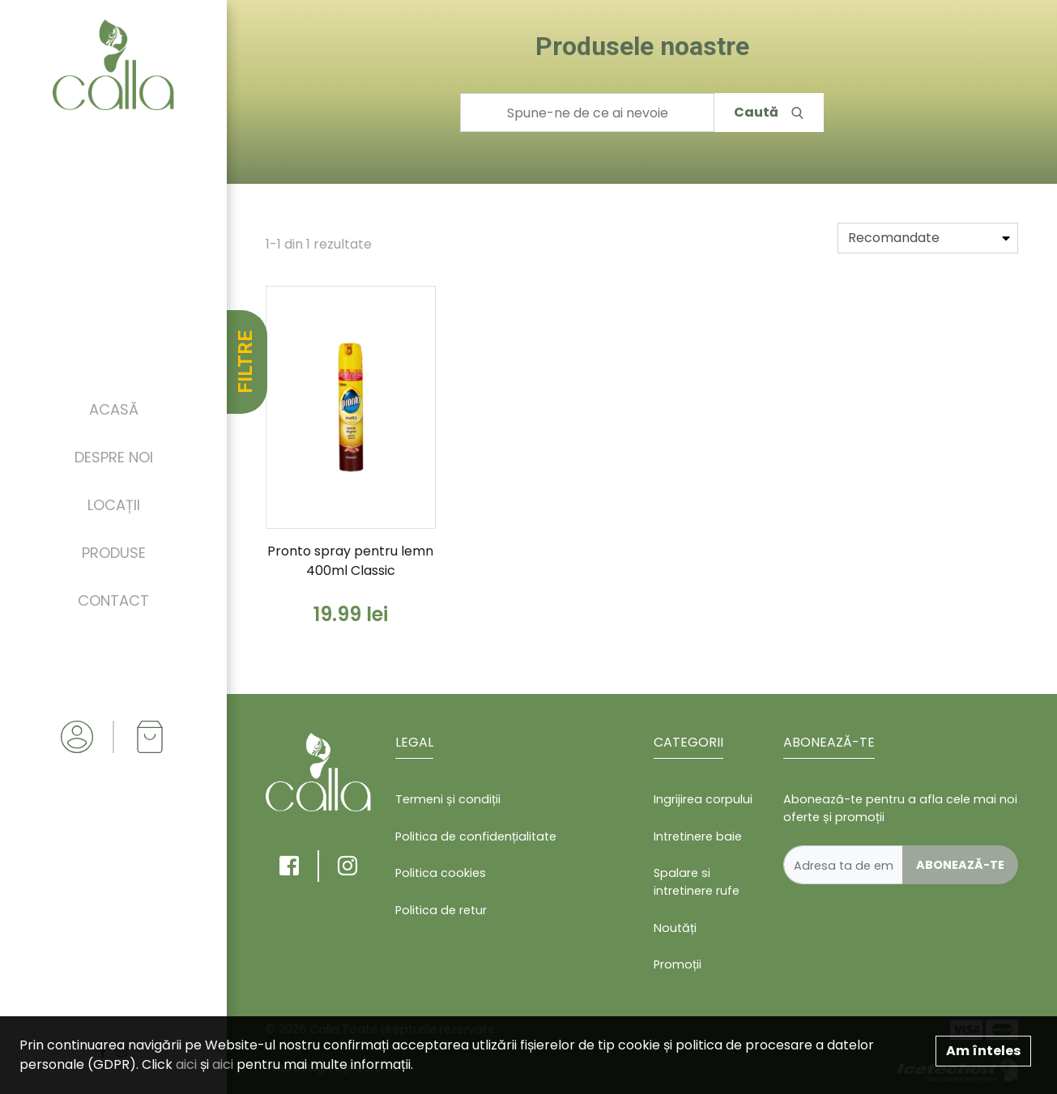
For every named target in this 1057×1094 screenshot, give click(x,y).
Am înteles (983, 1050)
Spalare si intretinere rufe (696, 882)
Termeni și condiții (448, 799)
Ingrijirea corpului (703, 799)
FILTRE (245, 362)
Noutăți (675, 928)
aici (186, 1064)
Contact (113, 600)
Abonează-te (960, 865)
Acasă (114, 409)
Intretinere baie (698, 836)
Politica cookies (440, 873)
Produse (114, 553)
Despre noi (114, 457)
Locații (113, 505)
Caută (768, 112)
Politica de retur (441, 910)
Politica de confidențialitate (475, 836)
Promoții (677, 964)
